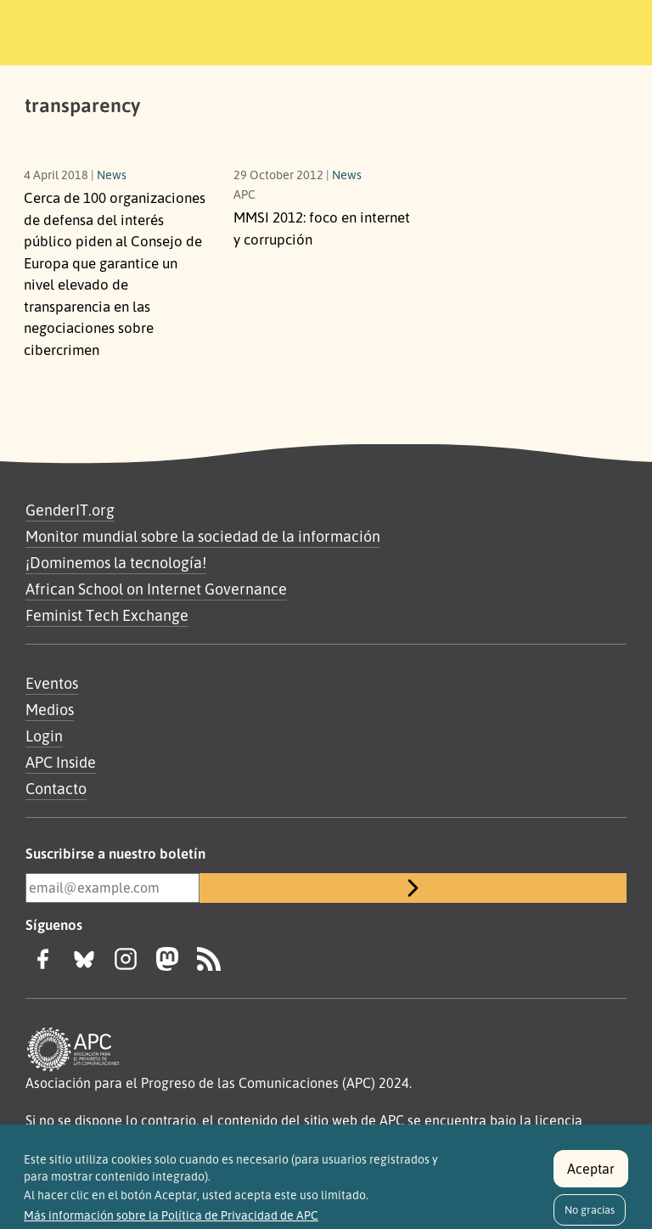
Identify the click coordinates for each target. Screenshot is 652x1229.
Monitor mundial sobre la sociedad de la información (202, 536)
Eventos (51, 683)
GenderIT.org (70, 509)
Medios (49, 709)
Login (44, 735)
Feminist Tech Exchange (106, 615)
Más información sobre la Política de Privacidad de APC (171, 1223)
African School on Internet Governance (156, 588)
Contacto (56, 788)
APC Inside (60, 762)
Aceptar (591, 1175)
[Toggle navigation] (595, 29)
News (111, 174)
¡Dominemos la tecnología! (115, 562)
